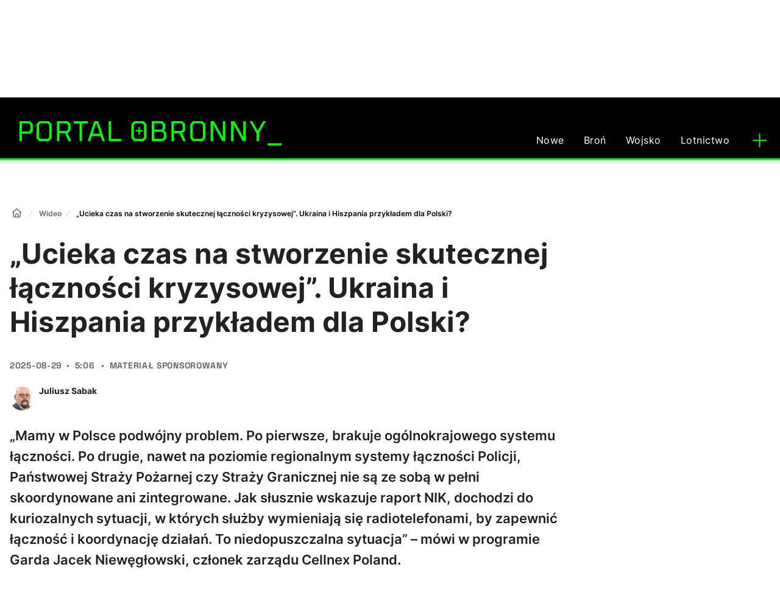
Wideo (50, 213)
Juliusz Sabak (68, 390)
